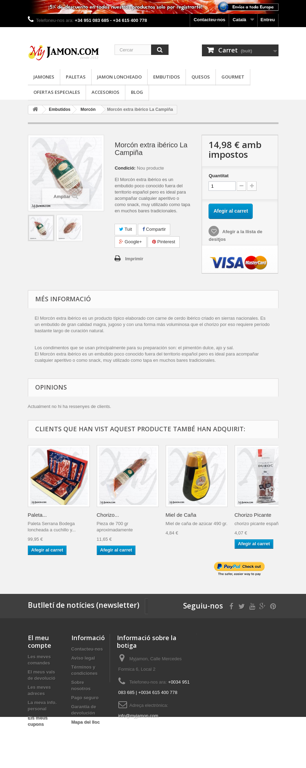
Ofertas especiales (56, 92)
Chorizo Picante (253, 515)
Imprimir (134, 258)
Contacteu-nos (209, 19)
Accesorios (105, 92)
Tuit (125, 229)
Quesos (200, 77)
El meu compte (39, 641)
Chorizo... (108, 515)
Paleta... (37, 515)
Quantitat (218, 175)
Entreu (267, 19)
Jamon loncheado (119, 77)
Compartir (154, 229)
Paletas (76, 77)
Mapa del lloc (85, 722)
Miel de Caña (181, 515)
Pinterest (163, 241)
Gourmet (232, 77)
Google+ (130, 241)
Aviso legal (83, 658)
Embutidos (166, 77)
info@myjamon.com (138, 715)
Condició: (125, 168)
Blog (137, 92)
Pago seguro (85, 697)
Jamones (43, 77)
